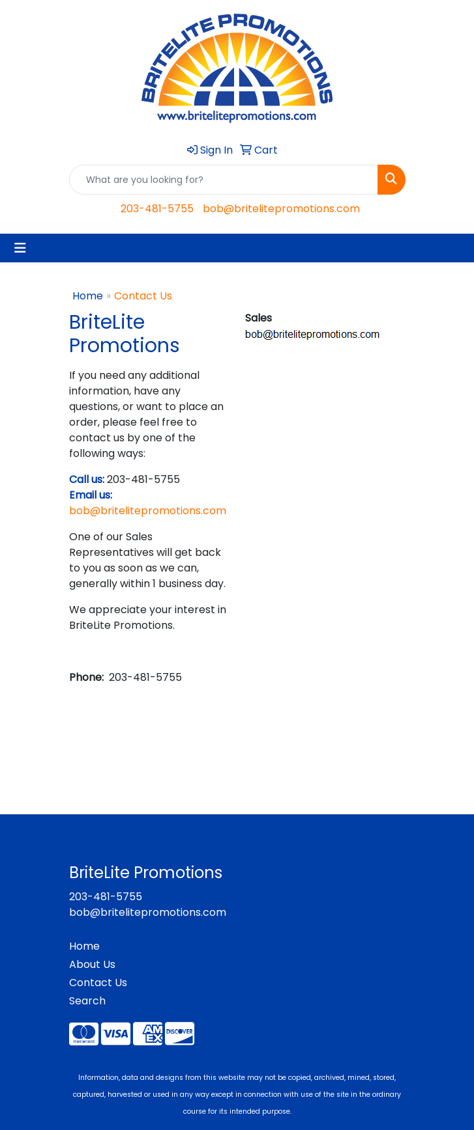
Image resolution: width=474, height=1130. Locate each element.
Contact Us (98, 982)
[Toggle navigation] (20, 248)
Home (87, 295)
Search (87, 1000)
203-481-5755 (157, 208)
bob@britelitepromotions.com (281, 208)
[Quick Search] (223, 180)
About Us (92, 964)
